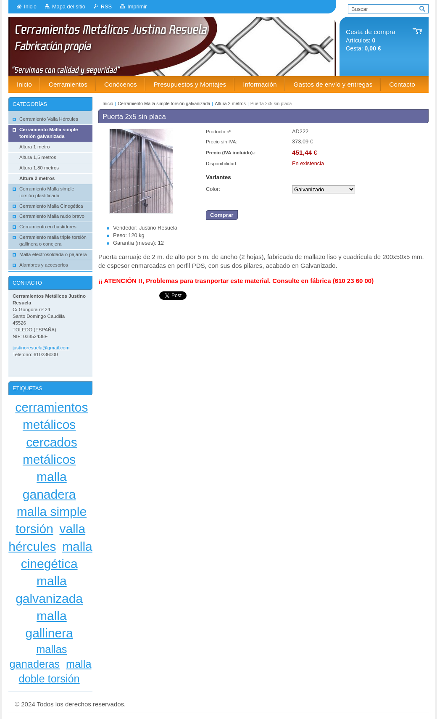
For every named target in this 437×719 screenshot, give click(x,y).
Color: (213, 189)
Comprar (222, 215)
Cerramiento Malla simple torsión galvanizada (164, 103)
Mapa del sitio (68, 6)
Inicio (30, 6)
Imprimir (137, 6)
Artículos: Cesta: (370, 40)
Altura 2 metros (230, 103)
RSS (106, 6)
